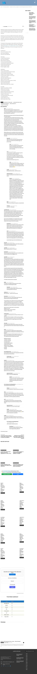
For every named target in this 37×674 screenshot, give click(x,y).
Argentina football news (8, 102)
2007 (26, 669)
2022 (26, 659)
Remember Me (12, 584)
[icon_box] (6, 664)
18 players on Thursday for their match (11, 45)
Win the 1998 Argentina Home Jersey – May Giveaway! (10, 641)
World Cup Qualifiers (3, 450)
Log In (18, 474)
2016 (26, 668)
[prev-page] (26, 32)
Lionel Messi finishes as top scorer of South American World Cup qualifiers (18, 465)
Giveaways (2, 642)
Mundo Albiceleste (13, 103)
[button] (35, 1)
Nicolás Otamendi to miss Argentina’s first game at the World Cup (6, 465)
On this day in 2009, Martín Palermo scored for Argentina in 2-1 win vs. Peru (6, 452)
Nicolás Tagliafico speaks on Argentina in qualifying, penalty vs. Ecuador (18, 452)
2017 (26, 666)
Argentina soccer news (5, 103)
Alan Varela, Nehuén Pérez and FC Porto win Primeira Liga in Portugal (32, 17)
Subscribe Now (12, 574)
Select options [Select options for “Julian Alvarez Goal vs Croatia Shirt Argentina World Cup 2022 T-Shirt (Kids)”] (21, 508)
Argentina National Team (17, 102)
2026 (26, 653)
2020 (26, 662)
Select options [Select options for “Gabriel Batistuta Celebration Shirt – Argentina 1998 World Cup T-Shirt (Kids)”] (2, 509)
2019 (26, 663)
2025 (26, 655)
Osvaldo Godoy (6, 642)
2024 (26, 656)
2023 (26, 658)
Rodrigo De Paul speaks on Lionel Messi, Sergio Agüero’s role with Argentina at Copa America (18, 437)
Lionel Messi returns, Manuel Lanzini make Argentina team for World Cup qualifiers (6, 436)
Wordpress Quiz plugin (21, 593)
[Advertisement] (12, 16)
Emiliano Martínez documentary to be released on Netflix (32, 29)
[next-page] (27, 32)
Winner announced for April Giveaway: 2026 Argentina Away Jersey (32, 21)
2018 (26, 665)
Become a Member (7, 474)
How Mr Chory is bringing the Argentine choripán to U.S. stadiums (32, 25)
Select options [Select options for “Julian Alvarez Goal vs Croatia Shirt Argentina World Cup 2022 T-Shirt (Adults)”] (21, 525)
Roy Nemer (5, 26)
